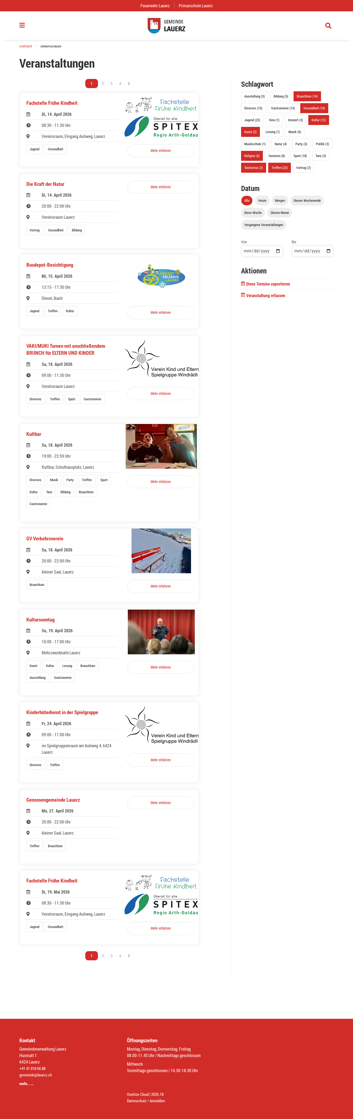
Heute (262, 203)
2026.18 (160, 1094)
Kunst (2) (250, 134)
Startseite (26, 49)
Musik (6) (294, 134)
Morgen (280, 203)
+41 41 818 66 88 (33, 1068)
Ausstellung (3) (254, 99)
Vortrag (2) (303, 170)
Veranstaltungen (53, 49)
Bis (294, 244)
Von (244, 244)
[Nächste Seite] (129, 86)
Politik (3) (322, 146)
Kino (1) (274, 122)
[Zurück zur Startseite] (176, 27)
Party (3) (301, 146)
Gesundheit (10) (314, 111)
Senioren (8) (277, 158)
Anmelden (159, 1100)
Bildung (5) (281, 99)
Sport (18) (300, 158)
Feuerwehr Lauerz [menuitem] (157, 5)
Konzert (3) (295, 122)
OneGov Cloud (138, 1094)
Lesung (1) (273, 134)
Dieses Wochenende (307, 203)
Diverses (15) (253, 111)
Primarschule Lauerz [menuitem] (198, 5)
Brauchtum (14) (307, 99)
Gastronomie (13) (283, 111)
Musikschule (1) (255, 146)
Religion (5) (252, 158)
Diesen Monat (280, 215)
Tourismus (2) (253, 170)
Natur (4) (281, 146)
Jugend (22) (252, 122)
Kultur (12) (319, 122)
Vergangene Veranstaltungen (263, 227)
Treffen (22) (280, 170)
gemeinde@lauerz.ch (37, 1075)
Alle (246, 203)
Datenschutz (137, 1100)
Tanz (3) (321, 158)
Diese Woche (253, 215)
